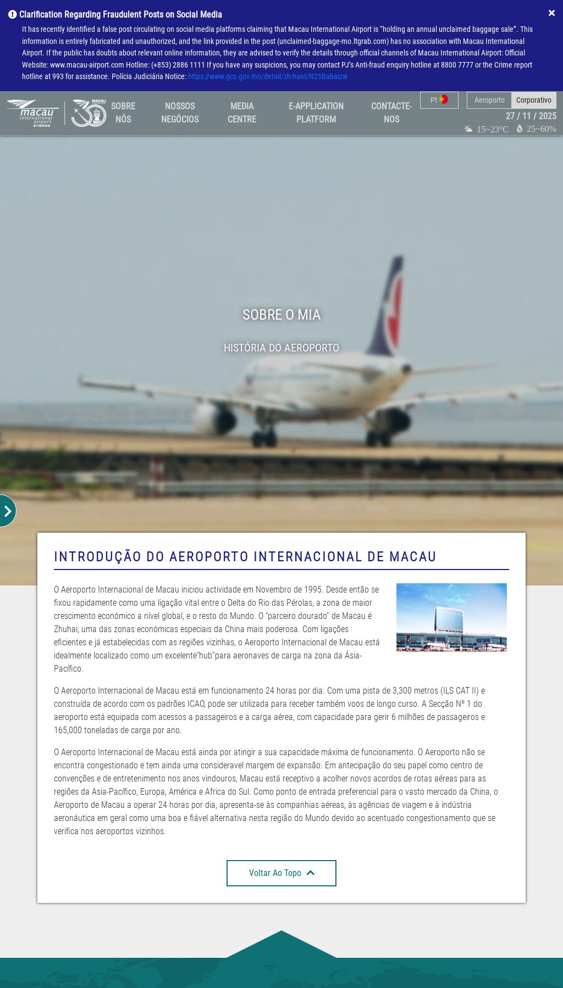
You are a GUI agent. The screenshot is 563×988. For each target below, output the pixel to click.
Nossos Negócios (179, 113)
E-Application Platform (316, 113)
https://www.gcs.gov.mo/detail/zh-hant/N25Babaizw (267, 76)
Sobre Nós (123, 113)
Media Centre (242, 113)
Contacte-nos (391, 113)
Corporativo (533, 100)
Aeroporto (489, 100)
